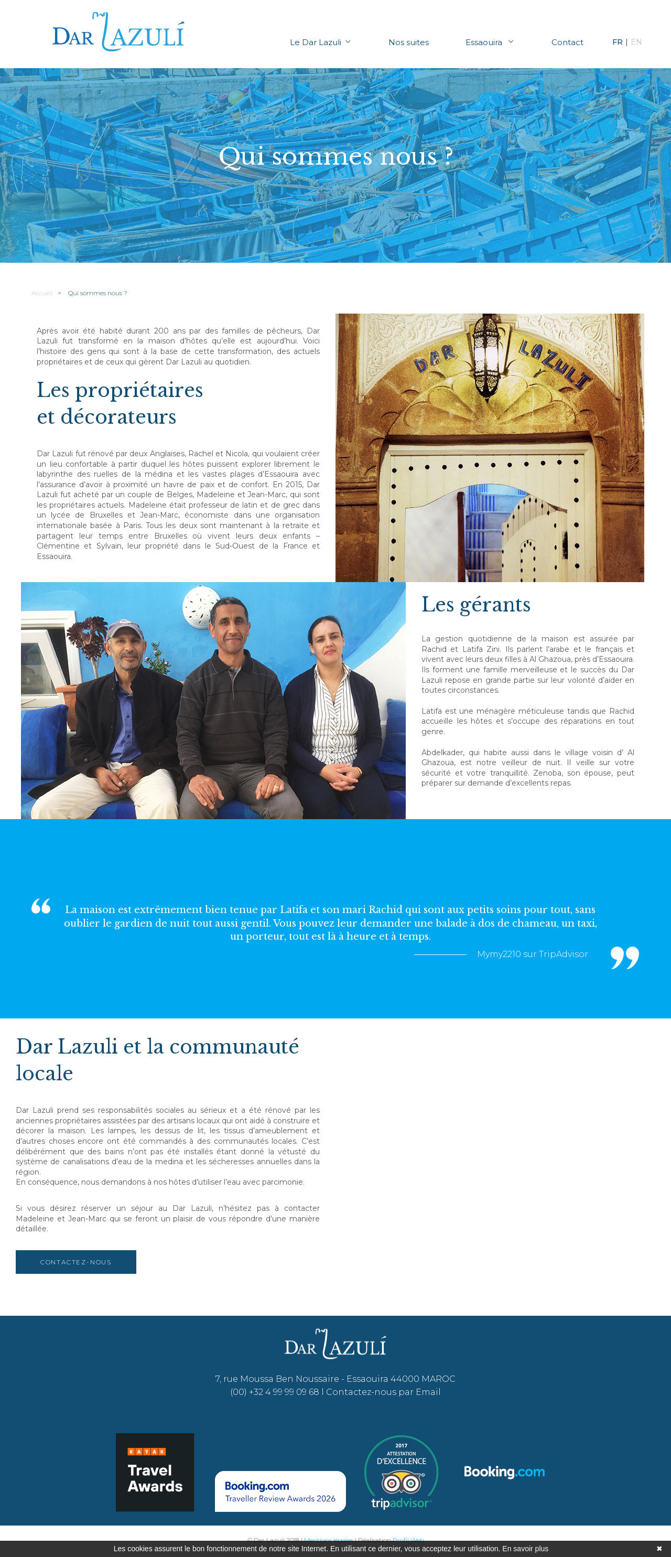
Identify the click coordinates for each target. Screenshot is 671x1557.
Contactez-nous (76, 1262)
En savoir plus (525, 1548)
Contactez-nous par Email (383, 1392)
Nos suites (408, 42)
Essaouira (490, 42)
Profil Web (408, 1540)
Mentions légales (328, 1540)
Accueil (41, 293)
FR (617, 42)
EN (636, 42)
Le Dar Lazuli (321, 42)
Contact (567, 42)
